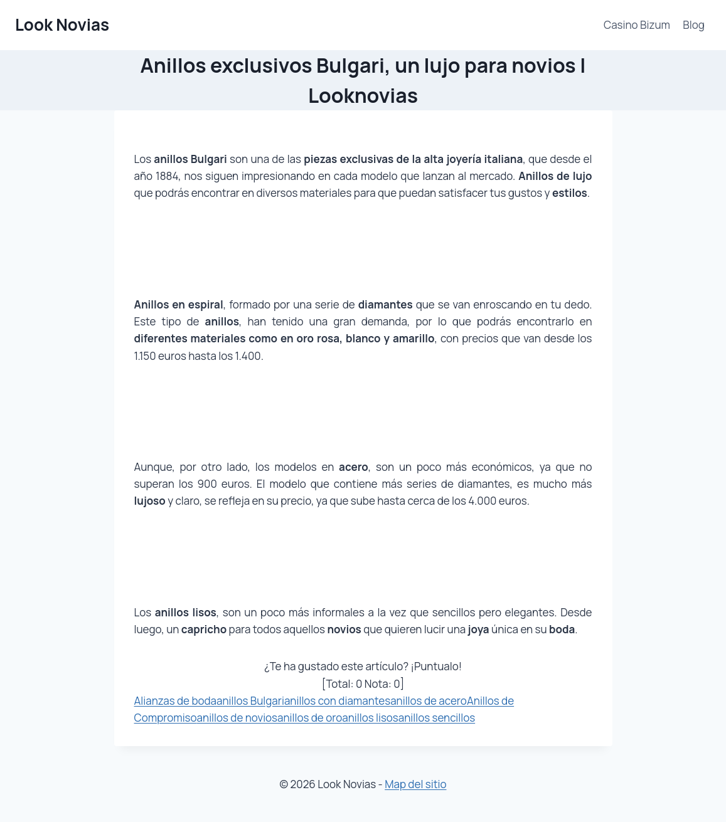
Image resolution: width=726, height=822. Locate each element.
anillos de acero (428, 700)
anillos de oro (309, 717)
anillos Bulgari (250, 700)
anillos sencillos (436, 717)
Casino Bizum (637, 25)
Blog (694, 25)
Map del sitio (415, 784)
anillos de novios (237, 717)
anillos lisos (370, 717)
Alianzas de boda (175, 700)
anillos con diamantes (337, 700)
